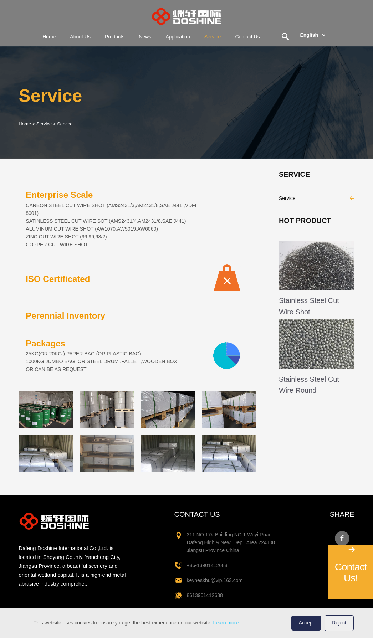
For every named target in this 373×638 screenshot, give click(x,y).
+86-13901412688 (207, 565)
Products (114, 36)
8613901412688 (205, 595)
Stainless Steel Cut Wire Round (309, 384)
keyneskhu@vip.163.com (215, 580)
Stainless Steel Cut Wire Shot (309, 306)
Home (49, 36)
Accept (306, 623)
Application (177, 36)
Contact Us (247, 36)
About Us (80, 36)
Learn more (226, 623)
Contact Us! (351, 572)
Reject (339, 623)
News (145, 36)
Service (212, 36)
